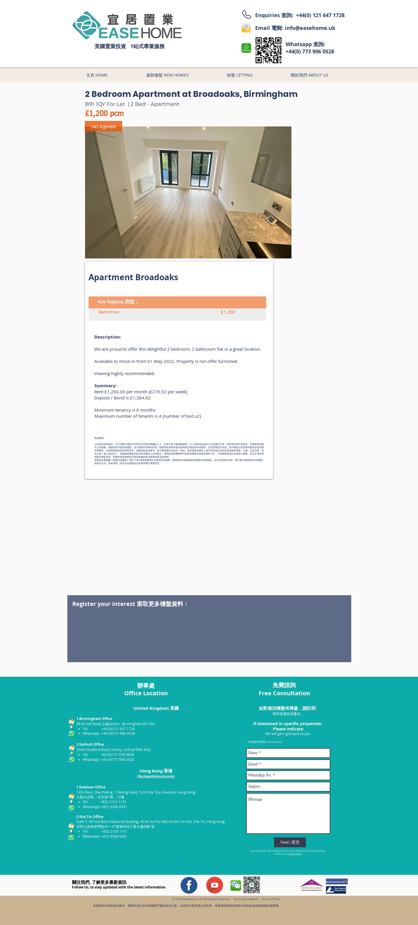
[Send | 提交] (290, 842)
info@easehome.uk (310, 28)
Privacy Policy (294, 853)
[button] (188, 192)
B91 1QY (95, 104)
